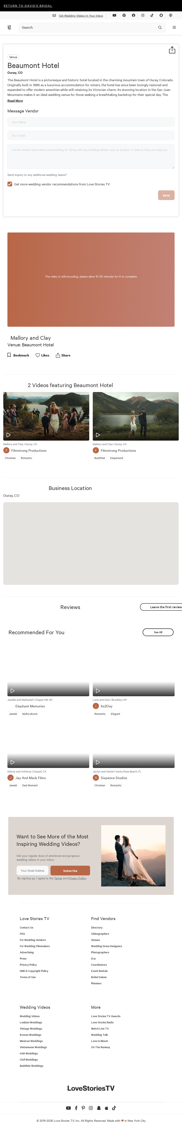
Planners (96, 983)
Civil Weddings (29, 1059)
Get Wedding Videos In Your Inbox (79, 15)
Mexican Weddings (31, 1041)
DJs (93, 958)
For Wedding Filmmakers (35, 946)
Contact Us (26, 927)
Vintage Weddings (31, 1028)
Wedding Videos (30, 1016)
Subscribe (70, 870)
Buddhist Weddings (31, 1066)
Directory (96, 927)
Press (23, 958)
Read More (15, 100)
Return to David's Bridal (28, 6)
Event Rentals (99, 971)
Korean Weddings (30, 1035)
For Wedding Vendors (33, 940)
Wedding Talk (99, 1035)
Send (166, 195)
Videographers (100, 934)
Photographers (100, 952)
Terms (58, 878)
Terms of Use (28, 977)
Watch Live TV (100, 1028)
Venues (95, 940)
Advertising (27, 952)
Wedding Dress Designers (106, 946)
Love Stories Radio (102, 1022)
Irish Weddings (29, 1053)
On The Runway (100, 1047)
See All (158, 632)
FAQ (22, 934)
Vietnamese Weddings (33, 1047)
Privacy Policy (77, 878)
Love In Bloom (99, 1041)
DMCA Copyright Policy (34, 971)
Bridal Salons (99, 977)
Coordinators (99, 965)
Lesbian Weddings (31, 1022)
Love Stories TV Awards (105, 1016)
